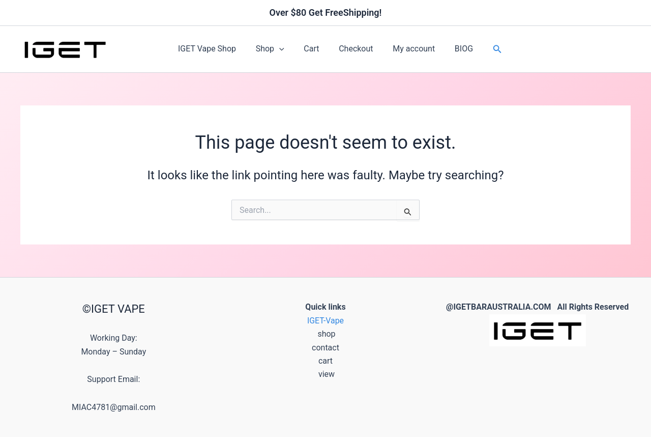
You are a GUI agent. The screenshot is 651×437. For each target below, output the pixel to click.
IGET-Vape (325, 320)
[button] (284, 49)
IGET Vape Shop (216, 48)
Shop (275, 49)
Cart (313, 48)
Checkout (354, 48)
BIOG (455, 48)
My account (409, 48)
